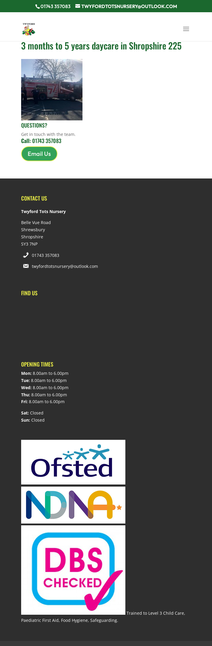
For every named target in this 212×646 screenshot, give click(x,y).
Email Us (39, 153)
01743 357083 (45, 255)
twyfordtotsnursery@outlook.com (65, 266)
